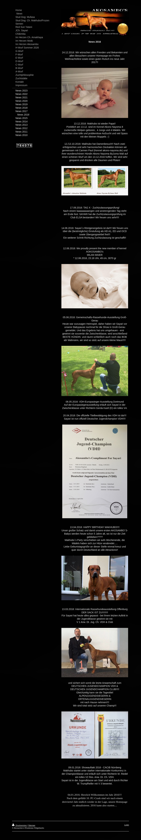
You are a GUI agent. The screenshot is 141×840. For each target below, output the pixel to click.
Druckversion (19, 825)
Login (126, 825)
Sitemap (31, 825)
